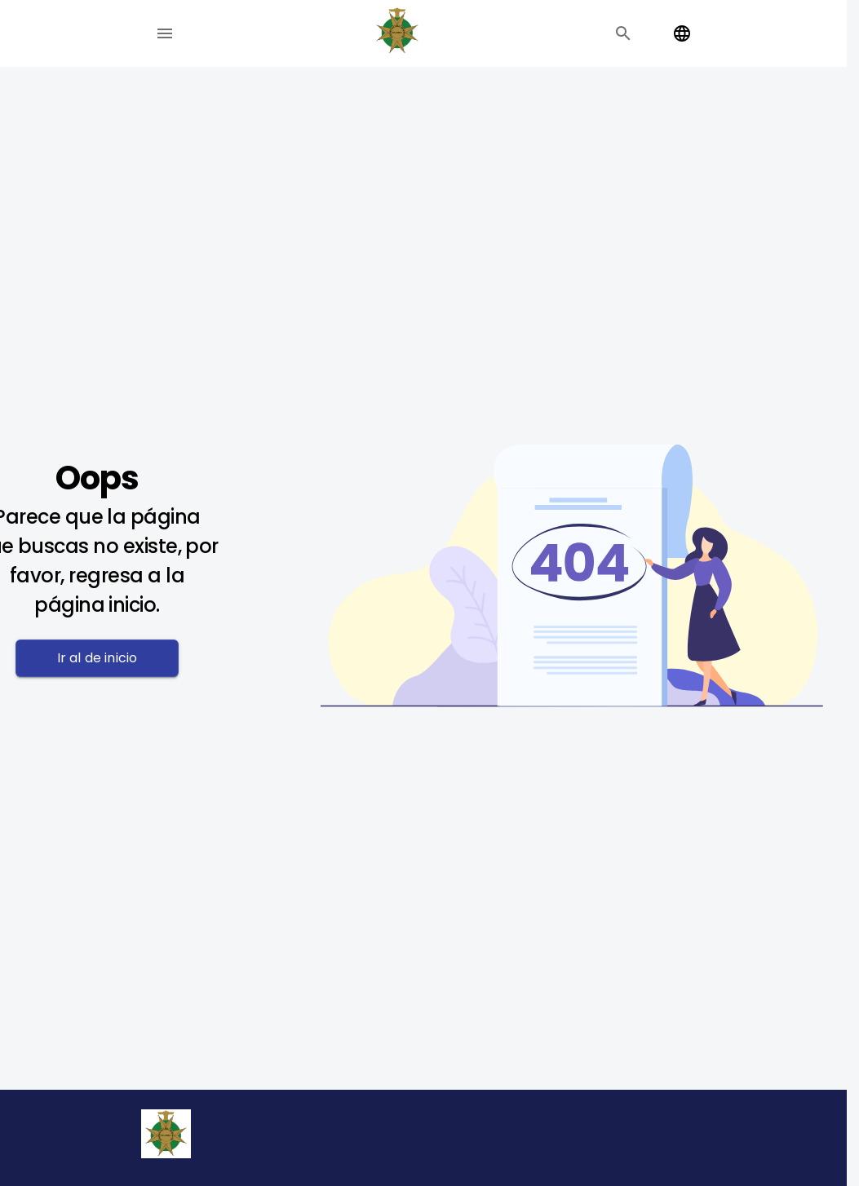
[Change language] (682, 33)
